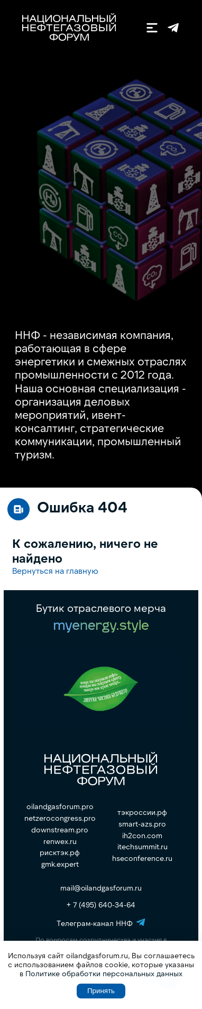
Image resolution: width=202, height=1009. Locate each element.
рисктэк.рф (60, 852)
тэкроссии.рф (142, 812)
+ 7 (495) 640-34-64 (101, 904)
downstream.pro (59, 829)
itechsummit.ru (142, 846)
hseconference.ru (142, 858)
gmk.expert (60, 864)
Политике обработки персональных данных (103, 973)
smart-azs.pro (142, 824)
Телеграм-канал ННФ (173, 27)
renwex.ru (60, 841)
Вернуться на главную (55, 570)
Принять (101, 991)
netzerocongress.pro (60, 818)
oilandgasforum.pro (60, 806)
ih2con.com (142, 835)
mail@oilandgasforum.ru (101, 887)
